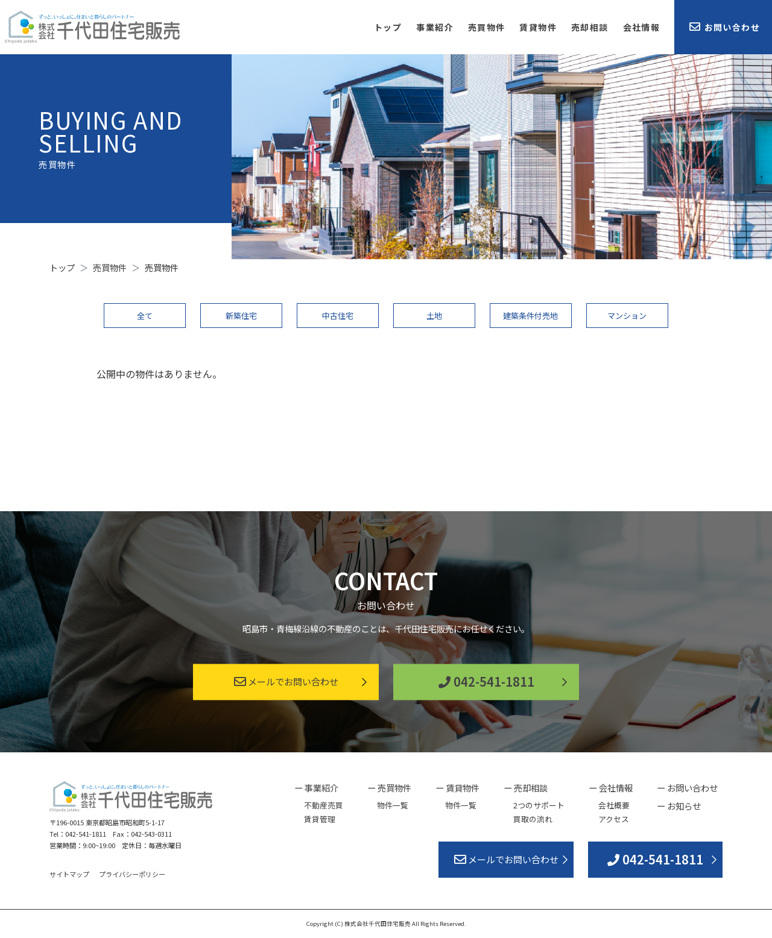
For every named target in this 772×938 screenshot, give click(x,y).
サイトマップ (69, 874)
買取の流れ (532, 819)
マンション (627, 315)
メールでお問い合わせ (286, 682)
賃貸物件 (538, 27)
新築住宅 (241, 315)
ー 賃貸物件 (457, 787)
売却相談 (590, 27)
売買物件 (486, 27)
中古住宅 (337, 315)
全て (145, 315)
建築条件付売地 (530, 315)
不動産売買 (323, 805)
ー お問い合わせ (687, 787)
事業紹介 (435, 27)
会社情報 (641, 27)
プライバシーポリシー (132, 874)
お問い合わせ (724, 27)
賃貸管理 (319, 819)
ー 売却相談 (526, 787)
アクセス (613, 819)
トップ (388, 27)
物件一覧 (392, 805)
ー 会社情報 (611, 787)
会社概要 (614, 805)
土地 (434, 315)
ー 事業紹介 (316, 787)
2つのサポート (539, 805)
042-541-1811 (486, 682)
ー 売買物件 (389, 787)
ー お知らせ (679, 805)
